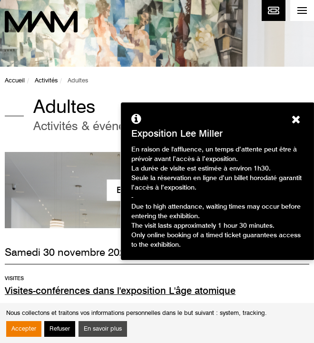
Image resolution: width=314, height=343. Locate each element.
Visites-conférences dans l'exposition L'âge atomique (120, 291)
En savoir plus (103, 329)
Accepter (23, 329)
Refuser (59, 329)
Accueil (15, 81)
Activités (46, 81)
